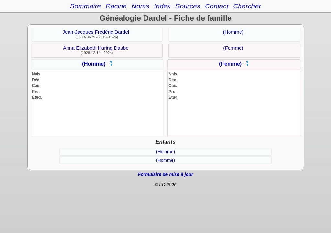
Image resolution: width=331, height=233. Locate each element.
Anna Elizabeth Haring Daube (96, 47)
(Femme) (233, 47)
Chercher (247, 6)
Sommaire (85, 6)
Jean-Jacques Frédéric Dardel (95, 32)
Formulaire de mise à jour (165, 174)
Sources (187, 6)
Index (162, 6)
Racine (116, 6)
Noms (140, 6)
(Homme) (233, 32)
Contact (216, 6)
